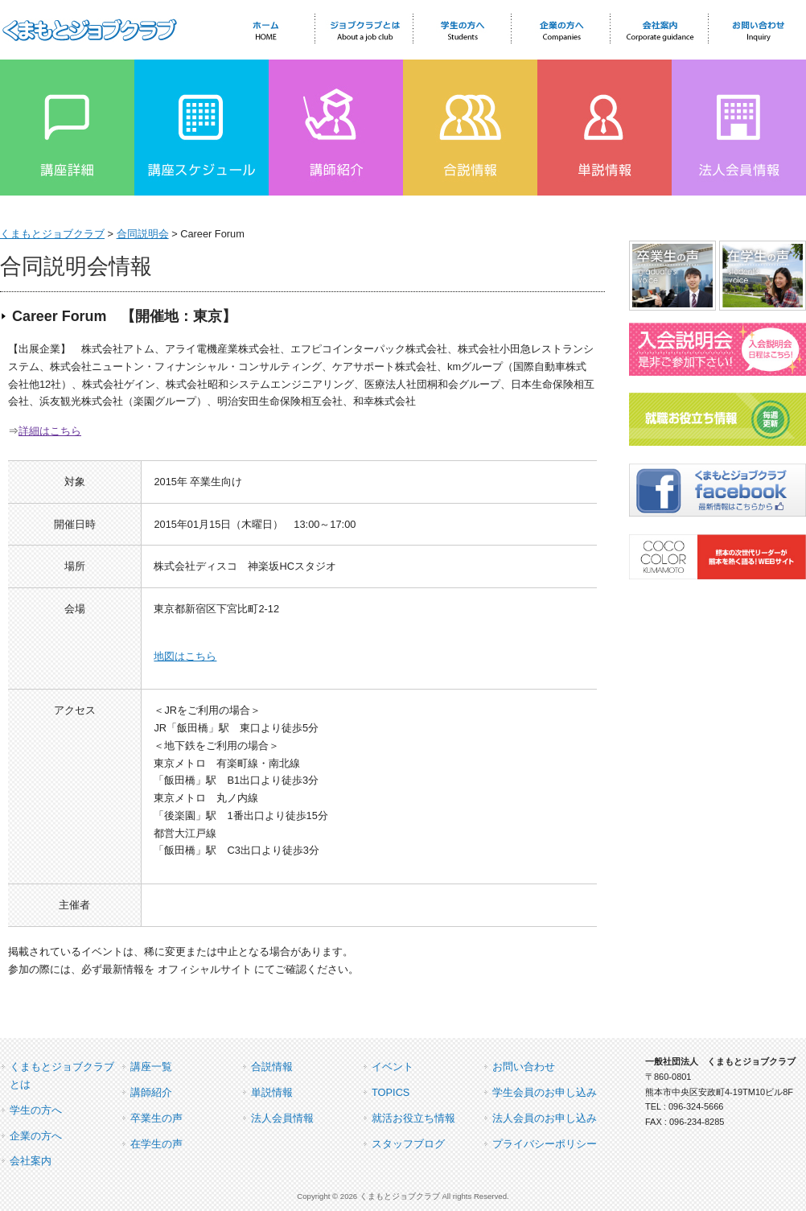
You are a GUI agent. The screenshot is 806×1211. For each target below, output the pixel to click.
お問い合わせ (523, 1067)
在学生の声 (156, 1144)
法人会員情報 (282, 1118)
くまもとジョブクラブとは (62, 1075)
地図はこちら (185, 656)
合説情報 (272, 1067)
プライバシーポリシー (544, 1144)
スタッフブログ (408, 1144)
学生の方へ (36, 1110)
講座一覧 (151, 1067)
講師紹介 (151, 1092)
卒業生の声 (156, 1118)
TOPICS (390, 1092)
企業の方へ (36, 1136)
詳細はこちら (50, 431)
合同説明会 (143, 234)
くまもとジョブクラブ (52, 234)
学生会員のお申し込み (544, 1092)
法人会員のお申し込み (544, 1118)
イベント (392, 1067)
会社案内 (30, 1161)
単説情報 (272, 1092)
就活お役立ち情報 (413, 1118)
